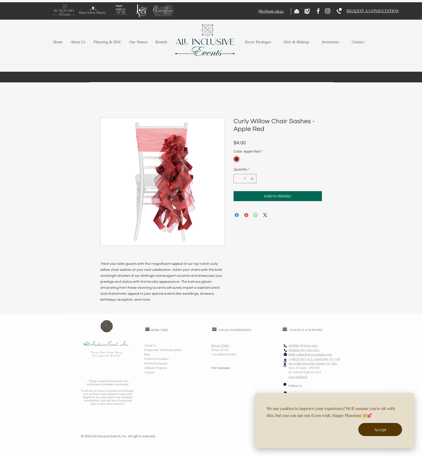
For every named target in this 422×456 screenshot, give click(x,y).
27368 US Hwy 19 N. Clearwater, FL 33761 (314, 359)
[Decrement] (237, 178)
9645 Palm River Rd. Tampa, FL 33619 (313, 363)
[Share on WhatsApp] (256, 215)
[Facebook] (318, 10)
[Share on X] (265, 215)
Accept (380, 429)
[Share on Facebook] (237, 215)
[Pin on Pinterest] (246, 215)
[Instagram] (327, 10)
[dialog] (334, 420)
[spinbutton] (245, 178)
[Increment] (252, 178)
